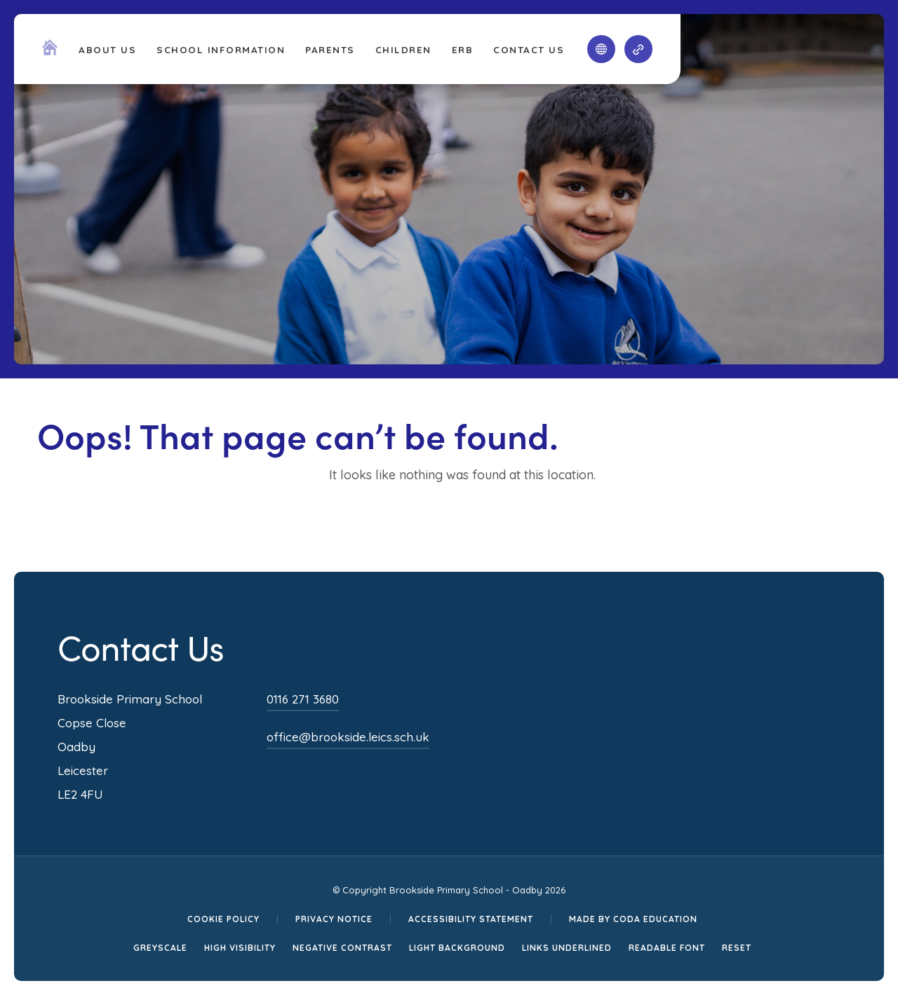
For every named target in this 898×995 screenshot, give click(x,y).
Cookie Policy (223, 919)
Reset (736, 947)
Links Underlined (567, 947)
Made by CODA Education (633, 919)
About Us (107, 49)
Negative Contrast (342, 947)
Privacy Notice (334, 919)
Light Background (457, 947)
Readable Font (667, 947)
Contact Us (528, 49)
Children (403, 49)
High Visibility (240, 947)
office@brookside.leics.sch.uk (348, 736)
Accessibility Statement (470, 919)
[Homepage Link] (50, 51)
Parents (330, 49)
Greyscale (160, 947)
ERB (463, 49)
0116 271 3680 (303, 699)
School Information (220, 49)
